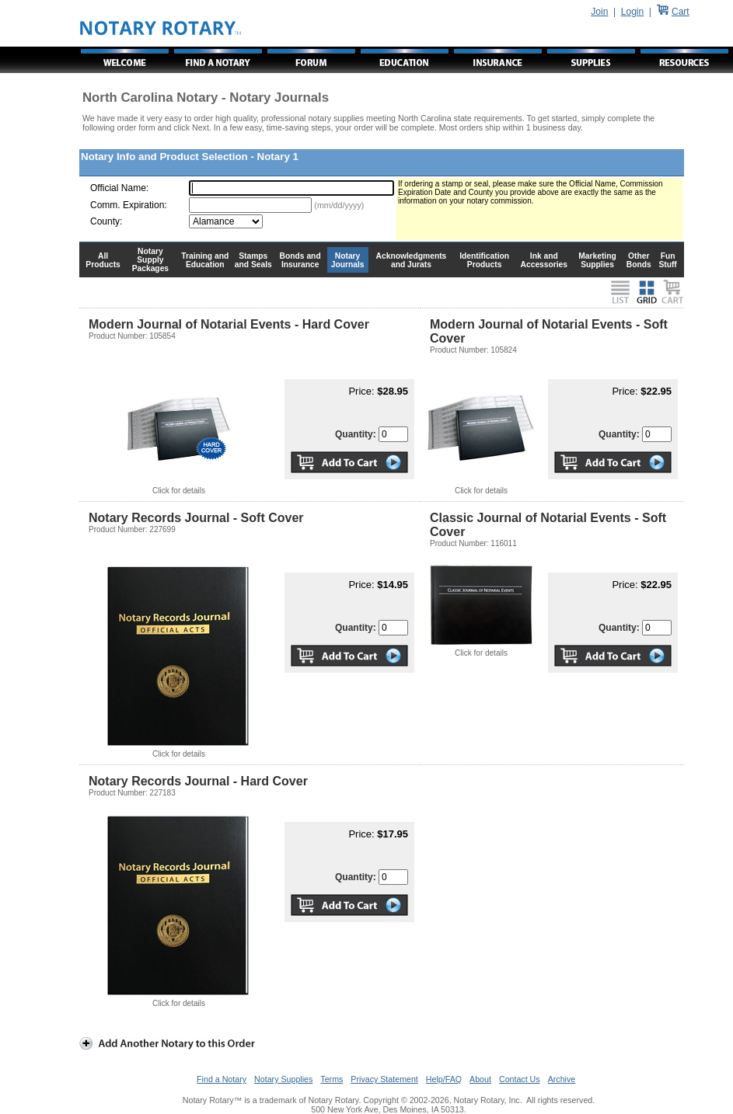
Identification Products (484, 260)
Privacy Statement (384, 1079)
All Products (103, 260)
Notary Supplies (283, 1079)
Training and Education (205, 260)
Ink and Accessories (544, 260)
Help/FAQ (444, 1079)
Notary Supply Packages (150, 260)
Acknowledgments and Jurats (411, 260)
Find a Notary (221, 1079)
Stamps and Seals (253, 260)
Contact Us (519, 1079)
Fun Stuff (667, 260)
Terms (331, 1079)
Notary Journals (348, 260)
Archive (562, 1079)
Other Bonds (639, 260)
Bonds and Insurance (300, 260)
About (480, 1079)
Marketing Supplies (597, 260)
